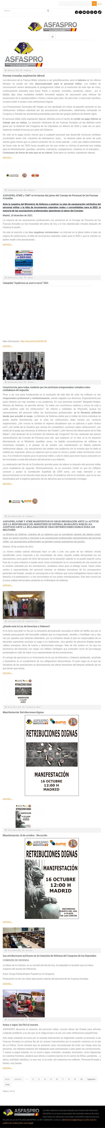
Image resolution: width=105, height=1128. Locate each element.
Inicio (7, 1079)
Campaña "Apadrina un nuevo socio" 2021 (25, 282)
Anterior (18, 1079)
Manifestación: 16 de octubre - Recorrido (25, 835)
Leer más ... (7, 157)
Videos (30, 277)
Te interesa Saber (33, 707)
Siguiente (91, 1079)
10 (81, 1079)
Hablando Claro (32, 621)
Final (7, 1084)
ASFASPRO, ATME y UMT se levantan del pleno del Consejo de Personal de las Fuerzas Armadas (50, 197)
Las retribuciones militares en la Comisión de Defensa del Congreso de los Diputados (49, 955)
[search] (26, 11)
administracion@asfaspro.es (74, 1120)
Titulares (27, 70)
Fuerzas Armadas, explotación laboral (24, 75)
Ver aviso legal (26, 1123)
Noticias (29, 950)
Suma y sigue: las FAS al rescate (20, 1024)
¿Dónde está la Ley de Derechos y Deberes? (26, 626)
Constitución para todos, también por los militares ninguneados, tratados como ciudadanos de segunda (46, 388)
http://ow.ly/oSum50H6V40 (33, 341)
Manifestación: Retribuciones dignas (23, 712)
